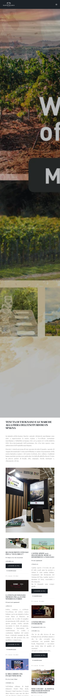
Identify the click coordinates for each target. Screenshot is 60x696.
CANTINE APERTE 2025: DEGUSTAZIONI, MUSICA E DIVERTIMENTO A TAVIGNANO (42, 555)
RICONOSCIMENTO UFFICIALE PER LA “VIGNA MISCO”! (17, 553)
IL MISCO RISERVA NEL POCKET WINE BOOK (14, 675)
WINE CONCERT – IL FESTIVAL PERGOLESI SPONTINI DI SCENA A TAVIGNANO (42, 691)
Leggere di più (13, 565)
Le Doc (12, 557)
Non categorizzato (19, 557)
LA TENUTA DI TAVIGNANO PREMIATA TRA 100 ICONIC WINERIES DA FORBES (16, 597)
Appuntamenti (39, 560)
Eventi (34, 560)
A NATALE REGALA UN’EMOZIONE (38, 623)
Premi (8, 602)
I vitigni (8, 557)
